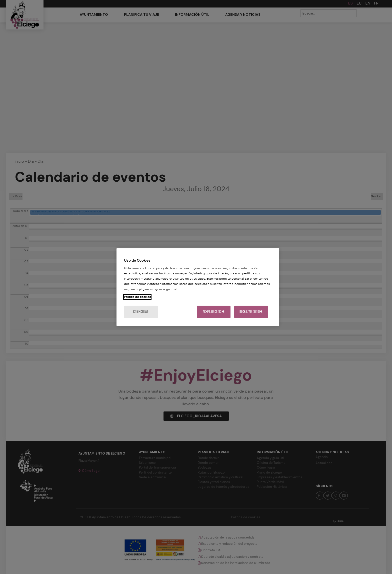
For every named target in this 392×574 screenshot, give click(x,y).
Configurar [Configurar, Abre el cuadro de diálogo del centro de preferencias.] (140, 312)
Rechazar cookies (251, 312)
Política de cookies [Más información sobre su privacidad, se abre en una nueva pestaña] (137, 297)
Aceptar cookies (213, 312)
